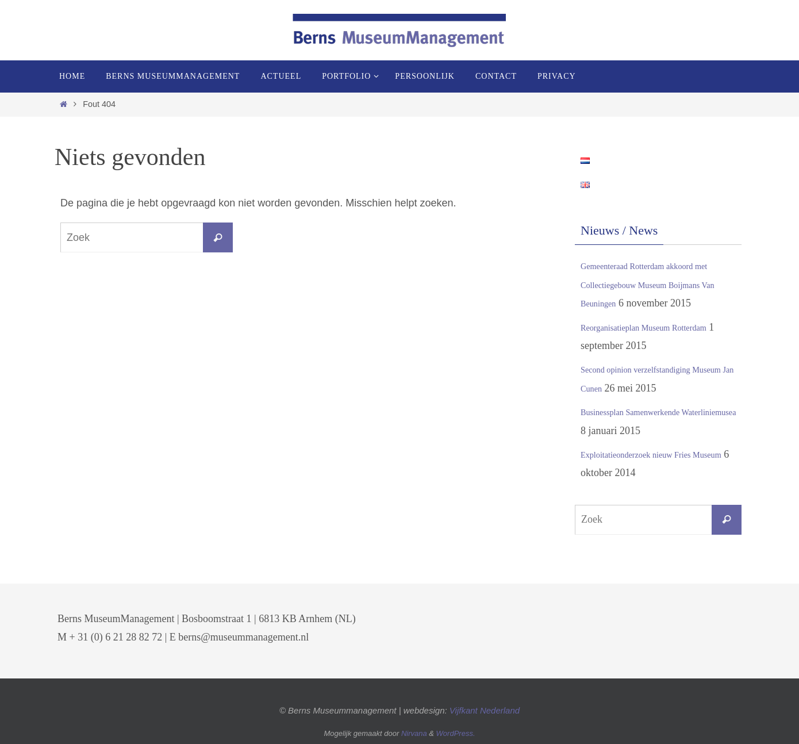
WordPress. (455, 733)
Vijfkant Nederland (485, 710)
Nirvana (414, 733)
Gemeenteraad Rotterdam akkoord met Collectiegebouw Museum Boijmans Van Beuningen (661, 284)
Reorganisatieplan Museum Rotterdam (660, 327)
